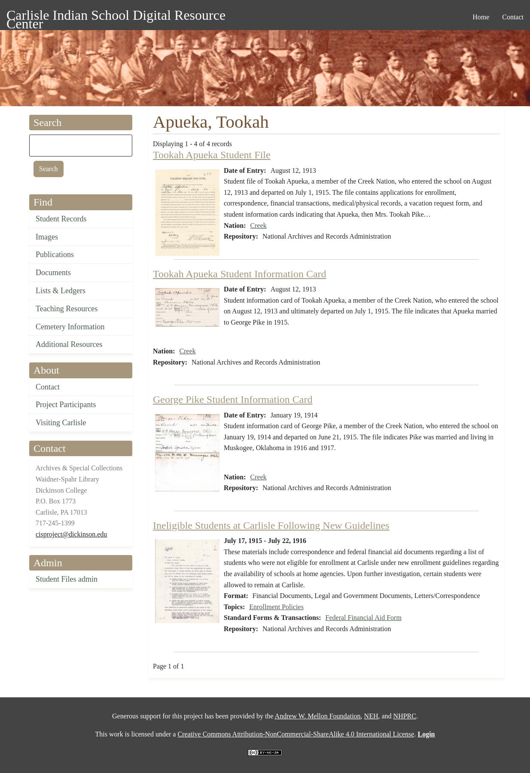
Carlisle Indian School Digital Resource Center (115, 16)
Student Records (61, 219)
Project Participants (66, 404)
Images (47, 237)
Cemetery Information (70, 326)
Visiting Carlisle (61, 422)
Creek (258, 225)
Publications (55, 254)
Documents (53, 272)
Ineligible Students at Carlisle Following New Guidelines (271, 525)
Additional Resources (69, 344)
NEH (371, 716)
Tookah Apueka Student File (212, 154)
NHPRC (404, 716)
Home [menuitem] (480, 17)
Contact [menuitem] (513, 17)
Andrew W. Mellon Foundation (318, 716)
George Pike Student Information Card (232, 399)
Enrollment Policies (276, 606)
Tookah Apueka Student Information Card (239, 273)
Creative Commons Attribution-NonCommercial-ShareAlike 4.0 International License (295, 734)
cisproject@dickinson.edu (71, 534)
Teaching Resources (66, 308)
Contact (48, 387)
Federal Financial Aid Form (364, 617)
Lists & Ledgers (60, 290)
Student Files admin (66, 579)
